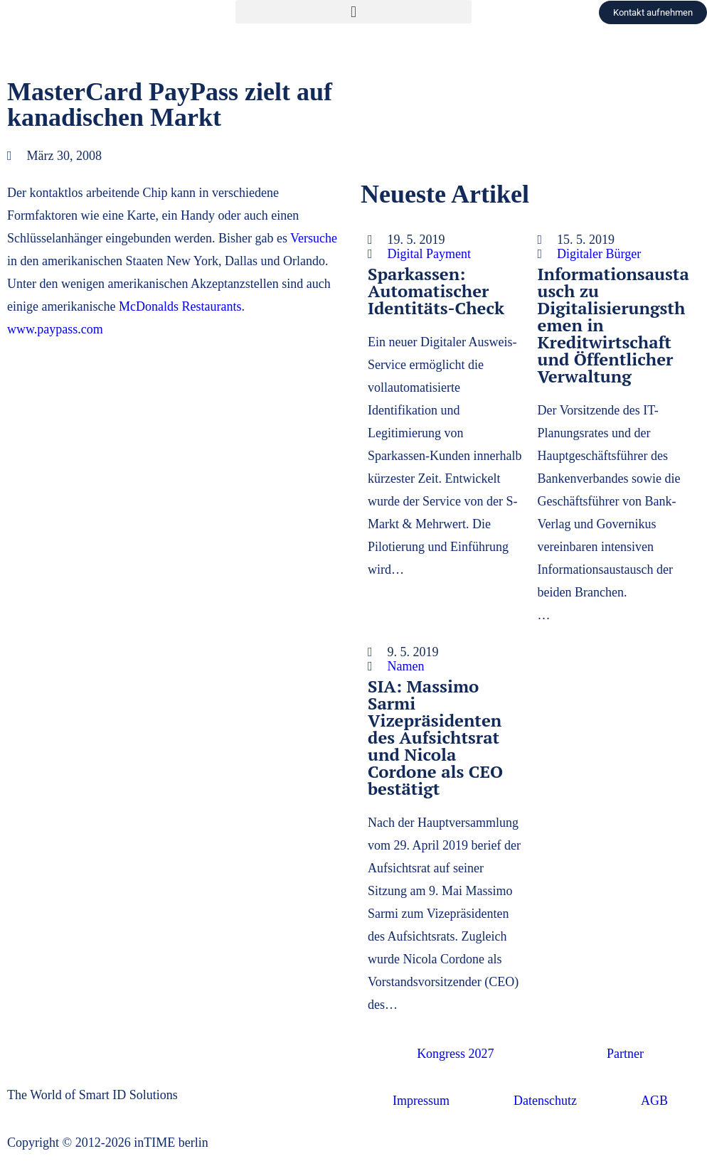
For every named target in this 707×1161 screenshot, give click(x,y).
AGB (654, 1100)
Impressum (421, 1100)
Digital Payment (429, 254)
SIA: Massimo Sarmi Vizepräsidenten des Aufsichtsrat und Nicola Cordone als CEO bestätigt (435, 737)
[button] (353, 11)
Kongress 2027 (455, 1054)
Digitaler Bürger (599, 254)
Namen (406, 666)
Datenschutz (545, 1100)
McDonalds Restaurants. (182, 306)
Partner (625, 1054)
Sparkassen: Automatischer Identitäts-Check (436, 290)
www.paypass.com (55, 329)
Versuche (313, 238)
